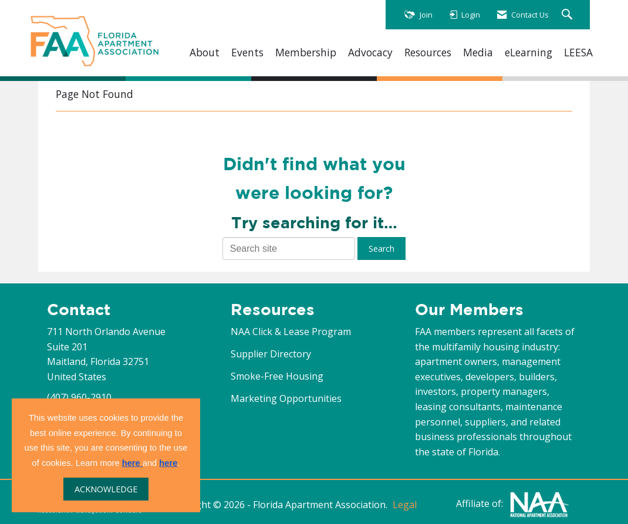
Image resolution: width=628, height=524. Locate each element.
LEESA (578, 52)
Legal (405, 504)
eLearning (528, 52)
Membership (305, 52)
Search (381, 248)
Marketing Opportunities (286, 398)
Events (247, 52)
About (205, 52)
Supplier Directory (271, 353)
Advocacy (370, 52)
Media (478, 52)
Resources (427, 52)
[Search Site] (568, 15)
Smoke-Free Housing (277, 376)
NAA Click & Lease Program (291, 331)
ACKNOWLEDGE (106, 489)
